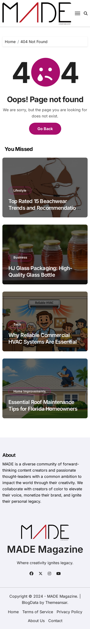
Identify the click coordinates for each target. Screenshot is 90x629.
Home (13, 611)
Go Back (45, 128)
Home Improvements (29, 391)
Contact (55, 620)
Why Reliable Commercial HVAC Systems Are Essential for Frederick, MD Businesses (43, 342)
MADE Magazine (45, 549)
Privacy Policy (69, 611)
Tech (17, 324)
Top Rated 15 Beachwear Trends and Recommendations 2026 (44, 208)
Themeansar (56, 602)
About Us (36, 620)
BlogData (30, 602)
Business (20, 257)
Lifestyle (19, 190)
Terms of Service (37, 611)
